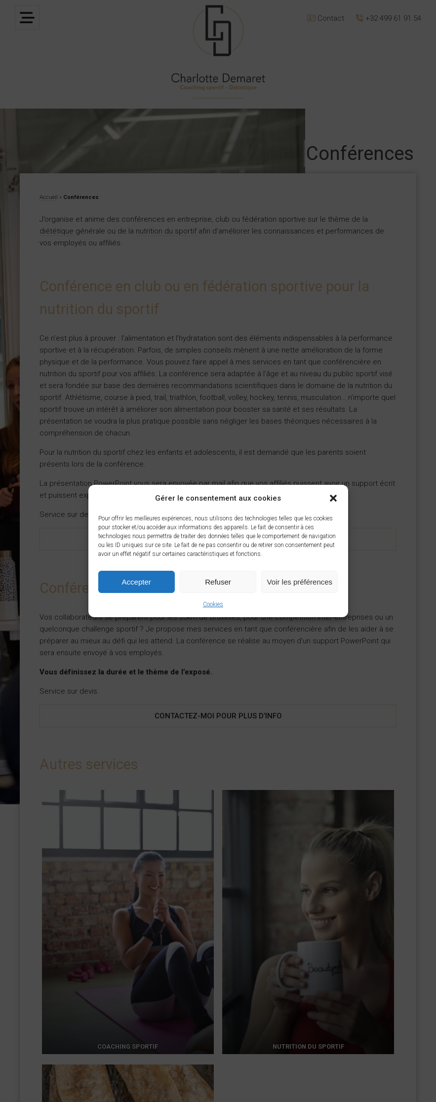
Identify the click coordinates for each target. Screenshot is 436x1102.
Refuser (218, 582)
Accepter (136, 582)
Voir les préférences (300, 582)
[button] (333, 498)
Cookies (213, 604)
